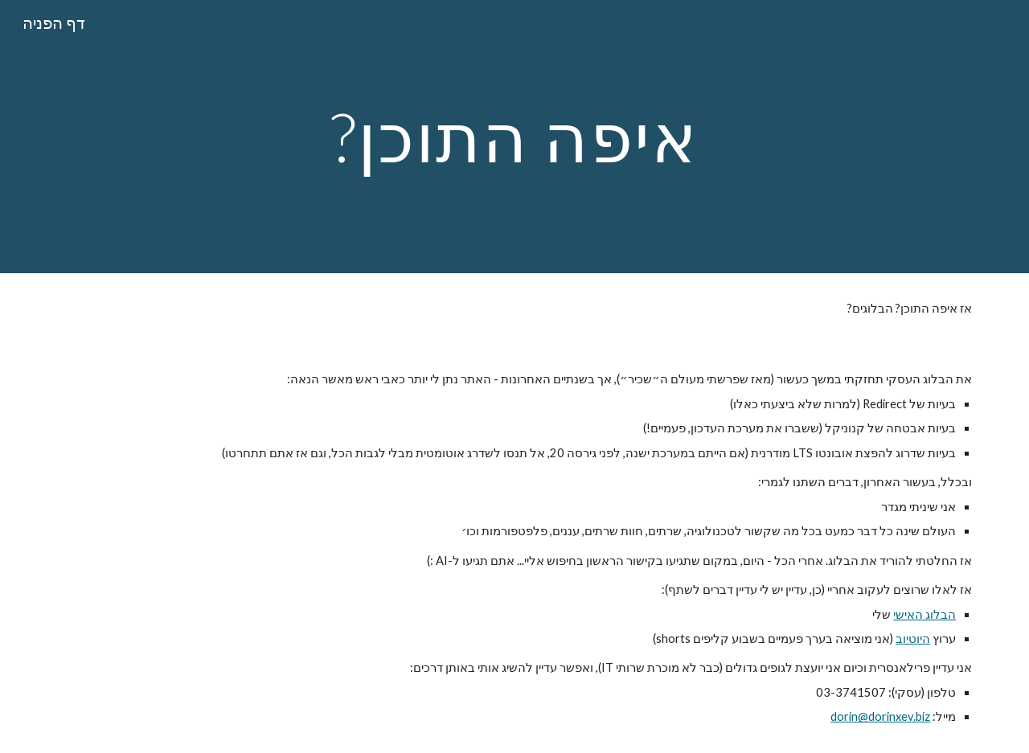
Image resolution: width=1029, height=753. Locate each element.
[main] (514, 136)
